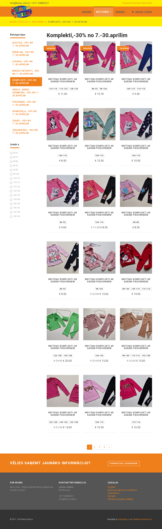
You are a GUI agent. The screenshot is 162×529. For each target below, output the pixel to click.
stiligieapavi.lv (124, 519)
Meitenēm (103, 12)
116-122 (15, 187)
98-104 (14, 174)
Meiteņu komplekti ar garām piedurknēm (62, 80)
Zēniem (121, 12)
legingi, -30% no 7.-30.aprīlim (22, 63)
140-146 (15, 204)
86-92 (14, 165)
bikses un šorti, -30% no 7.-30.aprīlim (26, 72)
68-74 (14, 157)
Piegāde (126, 3)
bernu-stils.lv (19, 22)
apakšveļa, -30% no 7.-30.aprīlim (24, 113)
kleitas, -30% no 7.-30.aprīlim (22, 44)
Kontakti (148, 3)
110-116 (15, 182)
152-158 (15, 212)
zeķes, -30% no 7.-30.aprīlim (21, 122)
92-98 (14, 170)
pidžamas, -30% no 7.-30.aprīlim (24, 103)
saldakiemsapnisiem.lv (142, 519)
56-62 (14, 153)
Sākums (87, 12)
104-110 (15, 178)
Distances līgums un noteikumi (122, 490)
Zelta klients (137, 3)
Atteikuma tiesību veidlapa (120, 499)
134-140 (15, 199)
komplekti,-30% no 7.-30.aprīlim (24, 81)
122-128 (15, 191)
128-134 (15, 195)
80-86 (14, 161)
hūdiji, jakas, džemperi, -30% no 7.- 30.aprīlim (25, 92)
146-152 (15, 208)
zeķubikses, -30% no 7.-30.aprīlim (25, 131)
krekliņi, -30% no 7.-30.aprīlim (23, 53)
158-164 (15, 216)
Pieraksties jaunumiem (124, 463)
